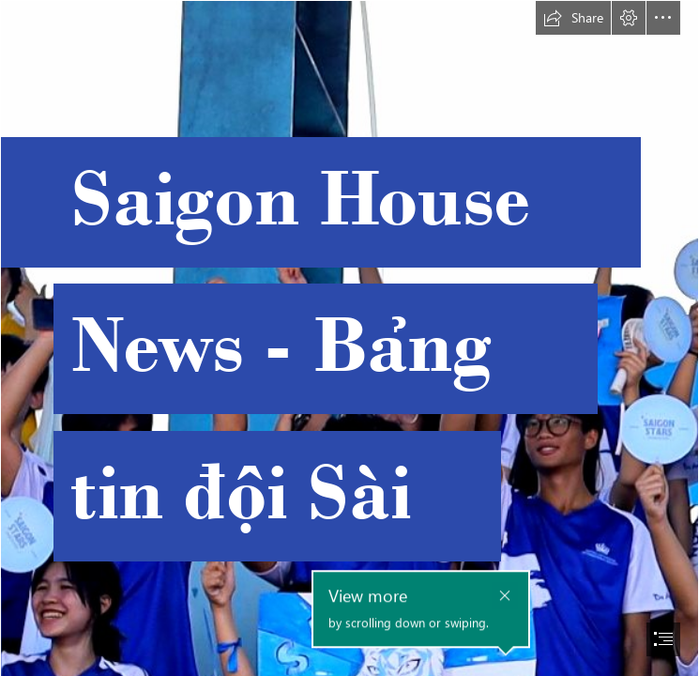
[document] (349, 338)
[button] (573, 18)
